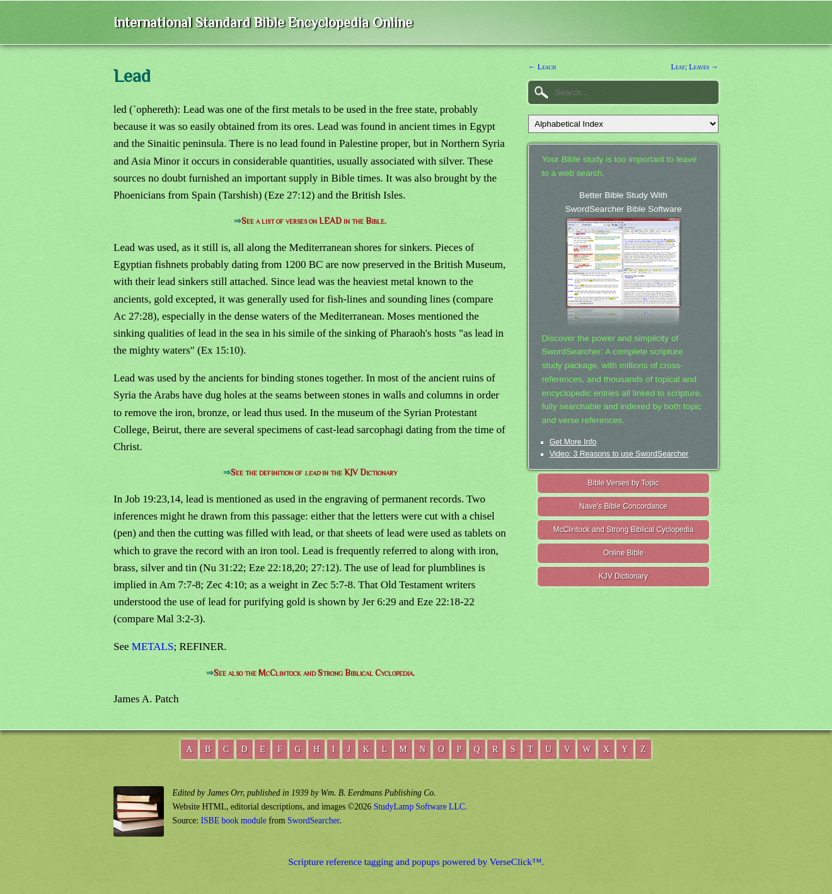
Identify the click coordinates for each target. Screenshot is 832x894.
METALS (153, 647)
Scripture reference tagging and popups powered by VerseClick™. (416, 861)
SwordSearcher (313, 820)
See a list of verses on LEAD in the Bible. (313, 221)
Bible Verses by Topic (623, 483)
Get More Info (573, 442)
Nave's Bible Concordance (623, 506)
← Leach (542, 66)
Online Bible (623, 553)
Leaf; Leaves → (695, 66)
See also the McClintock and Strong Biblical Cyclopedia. (314, 673)
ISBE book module (234, 820)
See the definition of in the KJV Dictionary (314, 472)
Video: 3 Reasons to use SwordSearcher (619, 454)
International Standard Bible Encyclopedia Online (262, 22)
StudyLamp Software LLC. (420, 806)
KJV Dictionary (623, 576)
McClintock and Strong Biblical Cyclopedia (623, 529)
